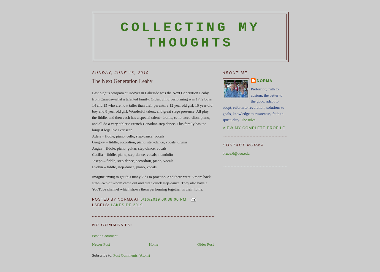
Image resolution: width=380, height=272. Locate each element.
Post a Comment (105, 235)
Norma (265, 81)
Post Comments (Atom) (131, 255)
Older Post (205, 244)
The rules (248, 120)
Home (154, 244)
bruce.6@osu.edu (236, 153)
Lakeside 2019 (126, 205)
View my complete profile (254, 128)
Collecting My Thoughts (190, 35)
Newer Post (101, 244)
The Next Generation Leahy (122, 81)
